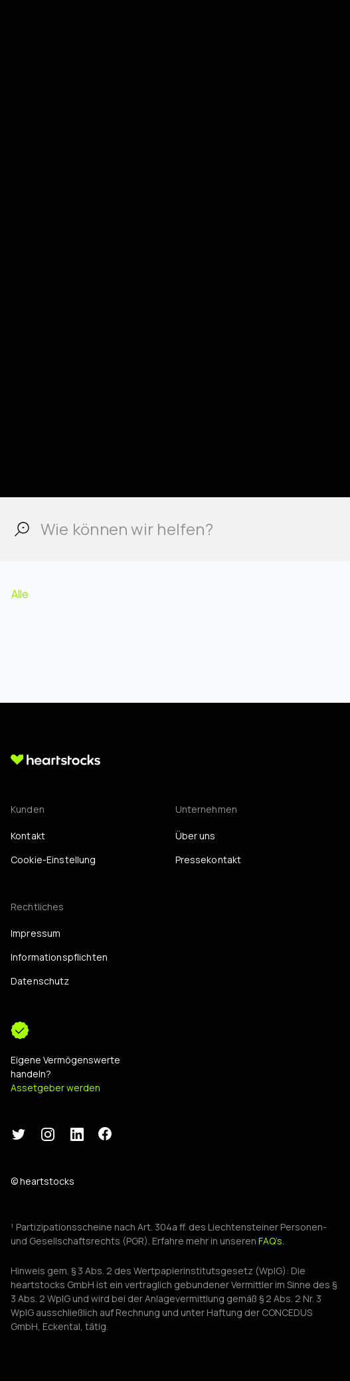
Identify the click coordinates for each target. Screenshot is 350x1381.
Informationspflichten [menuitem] (59, 957)
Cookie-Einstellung (53, 859)
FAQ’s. (271, 1240)
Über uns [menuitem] (195, 835)
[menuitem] (53, 860)
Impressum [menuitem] (35, 933)
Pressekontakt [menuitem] (208, 859)
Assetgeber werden (55, 1087)
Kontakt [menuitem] (28, 835)
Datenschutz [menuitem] (40, 981)
